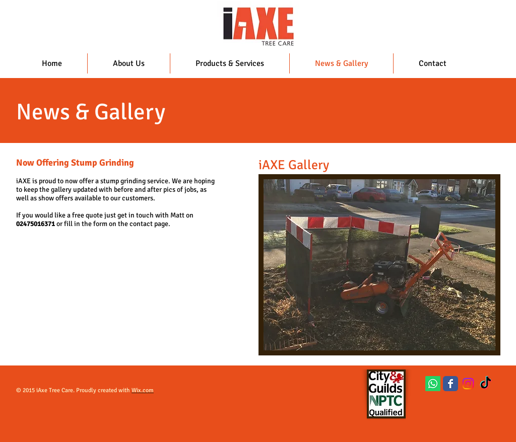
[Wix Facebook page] (450, 383)
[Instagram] (468, 383)
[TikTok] (485, 383)
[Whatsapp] (432, 383)
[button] (379, 264)
